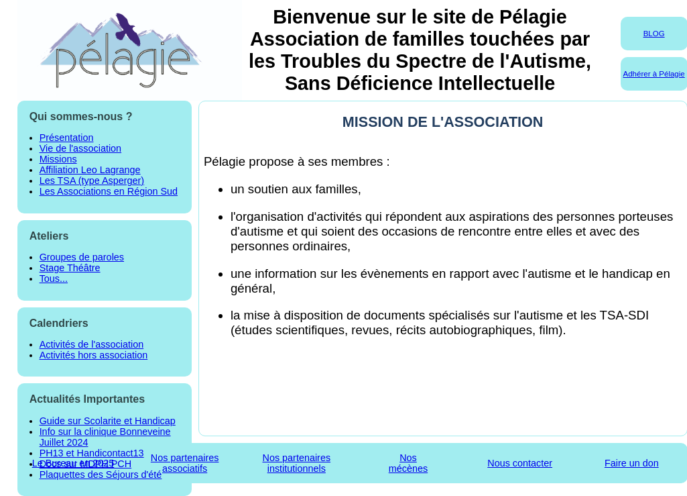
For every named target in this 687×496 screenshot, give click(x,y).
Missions (58, 159)
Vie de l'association (80, 148)
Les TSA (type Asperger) (92, 180)
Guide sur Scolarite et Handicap (108, 420)
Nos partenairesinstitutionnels (297, 463)
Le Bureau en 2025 (73, 463)
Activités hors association (94, 355)
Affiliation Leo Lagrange (90, 169)
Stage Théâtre (70, 267)
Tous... (54, 278)
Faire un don (632, 463)
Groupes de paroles (82, 257)
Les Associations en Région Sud (109, 191)
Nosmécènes (408, 463)
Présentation (67, 137)
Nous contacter (519, 463)
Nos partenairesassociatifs (185, 463)
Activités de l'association (92, 344)
